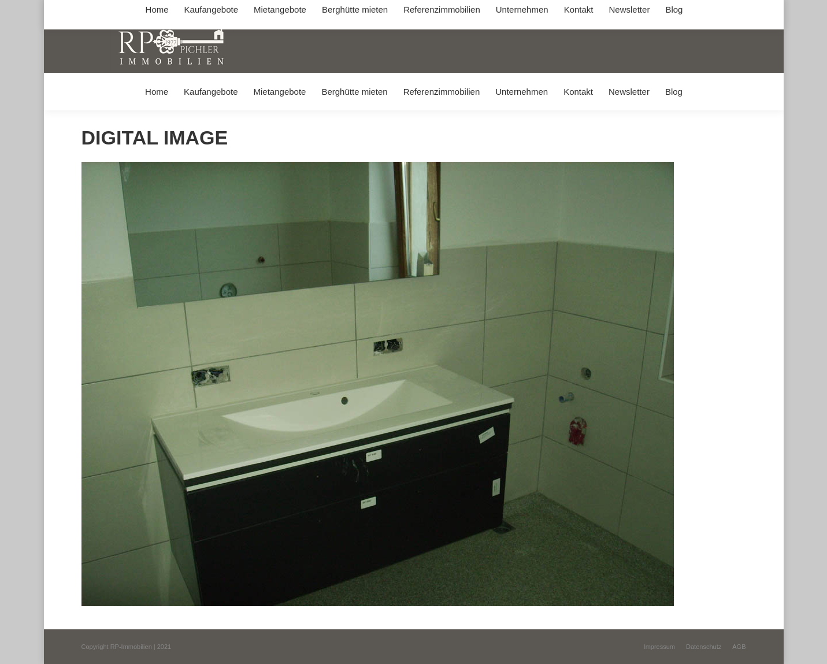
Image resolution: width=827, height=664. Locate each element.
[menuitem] (156, 91)
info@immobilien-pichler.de (356, 10)
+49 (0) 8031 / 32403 (264, 10)
